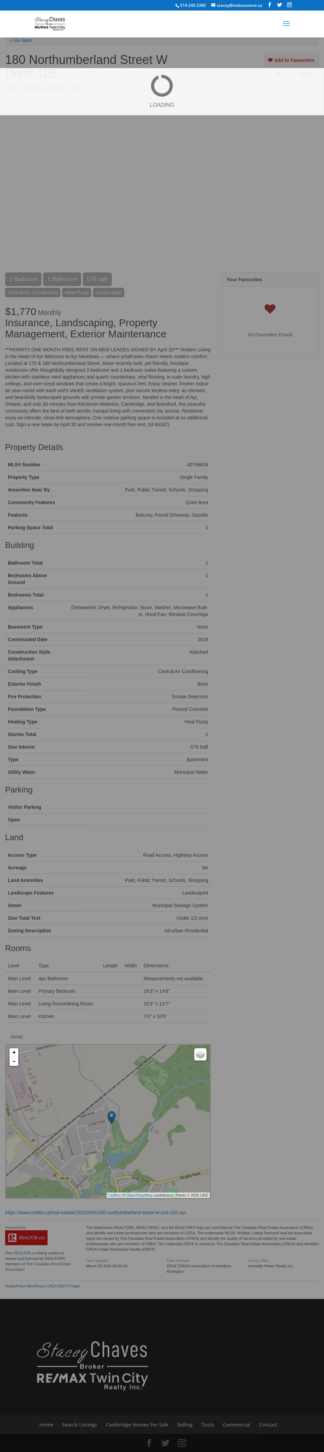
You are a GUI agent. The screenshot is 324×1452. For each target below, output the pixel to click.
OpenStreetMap (140, 1195)
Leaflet (114, 1195)
